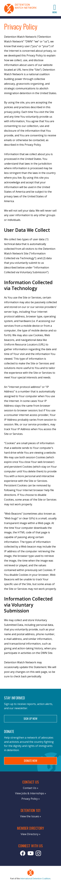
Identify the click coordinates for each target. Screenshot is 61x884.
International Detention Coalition (35, 878)
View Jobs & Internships (29, 793)
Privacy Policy (29, 798)
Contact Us (29, 788)
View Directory (29, 834)
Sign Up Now (30, 719)
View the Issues (29, 816)
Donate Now (30, 761)
